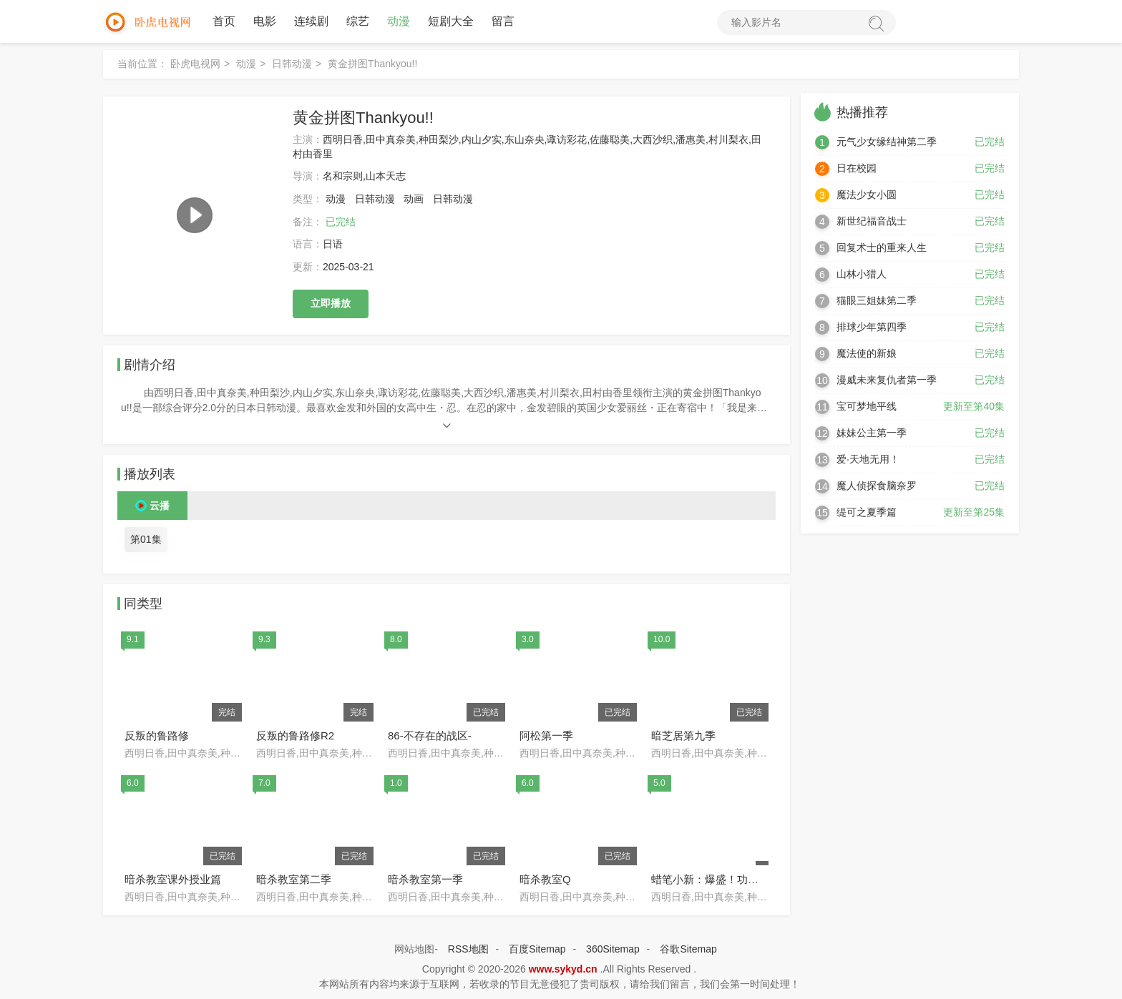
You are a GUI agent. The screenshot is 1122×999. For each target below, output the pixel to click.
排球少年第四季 (871, 327)
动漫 (398, 21)
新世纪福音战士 (871, 221)
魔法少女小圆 (866, 194)
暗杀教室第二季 (293, 879)
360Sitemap (613, 949)
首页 (224, 21)
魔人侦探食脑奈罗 (876, 485)
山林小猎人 (861, 274)
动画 (414, 199)
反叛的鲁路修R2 (295, 735)
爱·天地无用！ (867, 459)
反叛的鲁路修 (157, 735)
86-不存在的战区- (430, 735)
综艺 (357, 21)
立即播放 (331, 303)
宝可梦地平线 (866, 406)
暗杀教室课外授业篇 (173, 879)
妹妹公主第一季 (871, 432)
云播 (160, 505)
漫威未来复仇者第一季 (886, 379)
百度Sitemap (537, 949)
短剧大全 (451, 21)
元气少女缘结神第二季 (886, 141)
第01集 (146, 539)
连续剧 (311, 21)
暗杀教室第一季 (425, 879)
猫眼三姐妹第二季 (876, 300)
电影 (264, 21)
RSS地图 (468, 949)
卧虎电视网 (195, 63)
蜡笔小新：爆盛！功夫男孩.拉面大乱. (740, 879)
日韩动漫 (292, 63)
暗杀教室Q (545, 879)
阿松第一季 (546, 735)
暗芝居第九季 (683, 735)
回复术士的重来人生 (881, 247)
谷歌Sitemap (688, 949)
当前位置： (142, 63)
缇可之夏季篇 (866, 512)
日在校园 (856, 168)
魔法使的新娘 (866, 353)
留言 (503, 21)
